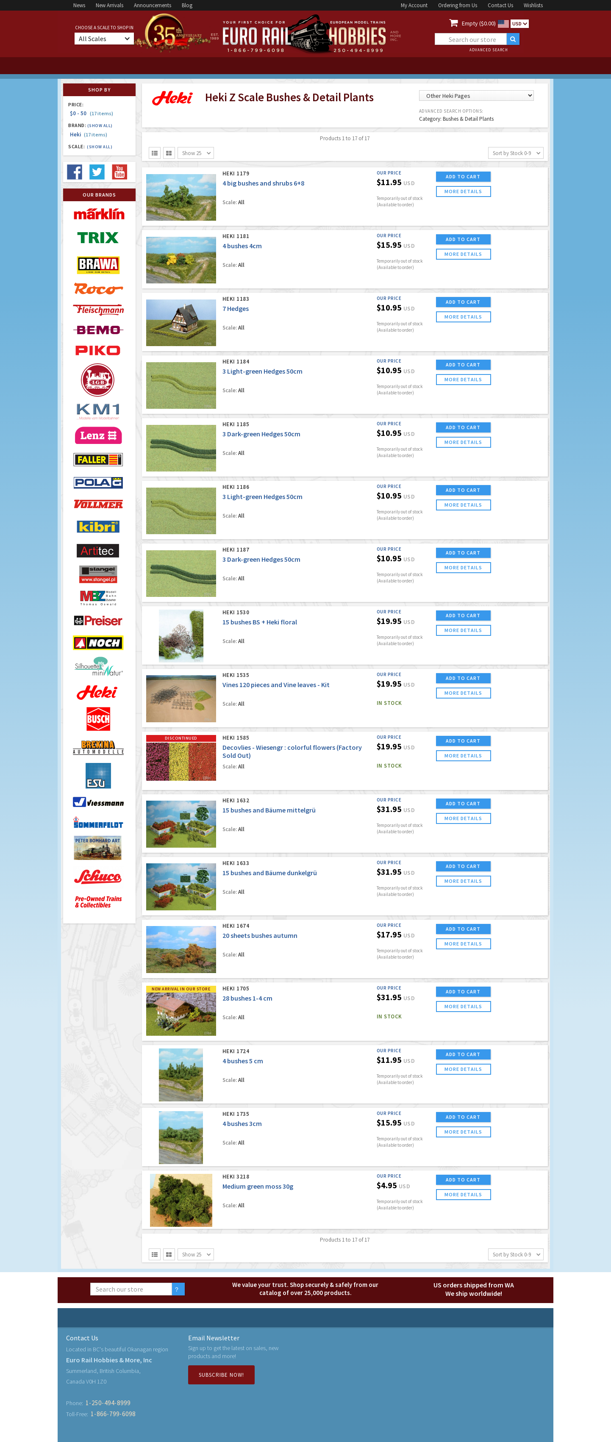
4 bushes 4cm (242, 245)
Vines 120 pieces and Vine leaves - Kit (276, 684)
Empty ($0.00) (479, 23)
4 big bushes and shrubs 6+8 (263, 183)
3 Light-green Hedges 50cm (262, 371)
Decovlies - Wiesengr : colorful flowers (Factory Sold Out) (292, 751)
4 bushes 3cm (242, 1123)
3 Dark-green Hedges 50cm (261, 434)
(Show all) (100, 125)
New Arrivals (109, 5)
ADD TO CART (463, 176)
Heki (88, 134)
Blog (187, 5)
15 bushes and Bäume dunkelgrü (269, 872)
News (79, 5)
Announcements (152, 5)
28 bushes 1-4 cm (247, 998)
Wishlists (533, 5)
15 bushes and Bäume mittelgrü (269, 810)
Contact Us (500, 5)
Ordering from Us (457, 5)
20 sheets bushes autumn (259, 935)
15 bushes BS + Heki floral (259, 622)
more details (463, 191)
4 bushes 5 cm (242, 1061)
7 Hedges (235, 308)
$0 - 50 (91, 113)
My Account (414, 5)
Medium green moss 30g (257, 1186)
